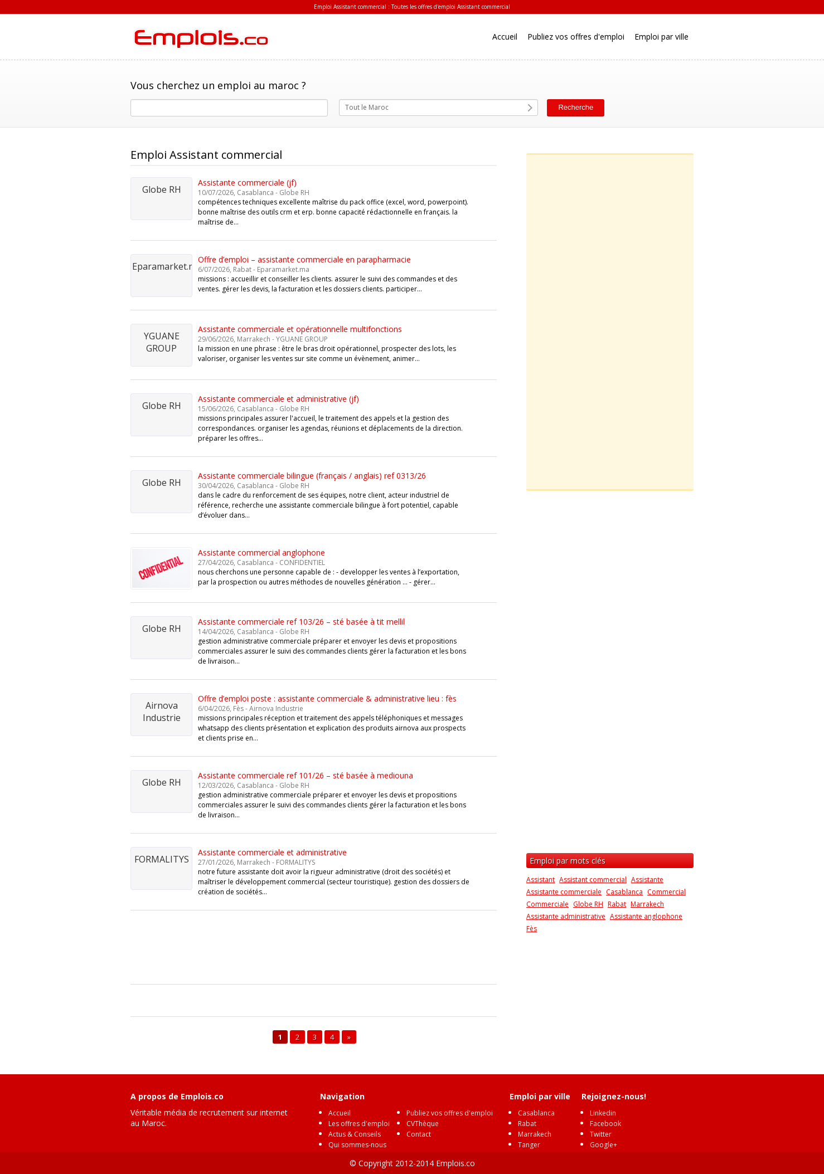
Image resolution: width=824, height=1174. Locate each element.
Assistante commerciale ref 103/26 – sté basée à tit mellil (301, 621)
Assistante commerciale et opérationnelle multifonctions (300, 329)
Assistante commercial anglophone (261, 552)
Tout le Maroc (367, 107)
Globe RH (588, 904)
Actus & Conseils (354, 1134)
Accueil (504, 36)
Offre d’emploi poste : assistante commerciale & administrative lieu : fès (327, 698)
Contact (418, 1134)
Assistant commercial (593, 879)
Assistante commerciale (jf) (247, 182)
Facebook (605, 1123)
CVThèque (422, 1123)
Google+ (603, 1144)
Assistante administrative (565, 916)
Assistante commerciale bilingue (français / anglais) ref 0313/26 (312, 475)
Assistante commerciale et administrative (272, 852)
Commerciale (547, 904)
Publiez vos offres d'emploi (575, 36)
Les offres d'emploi (359, 1123)
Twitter (601, 1134)
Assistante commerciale (564, 892)
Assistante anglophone (646, 916)
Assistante (647, 879)
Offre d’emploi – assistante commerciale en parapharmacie (304, 259)
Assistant (540, 879)
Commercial (666, 892)
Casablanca (624, 892)
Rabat (617, 904)
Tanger (529, 1144)
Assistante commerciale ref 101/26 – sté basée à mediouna (305, 775)
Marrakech (647, 904)
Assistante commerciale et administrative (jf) (278, 398)
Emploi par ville (661, 36)
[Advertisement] (333, 949)
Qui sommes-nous (357, 1144)
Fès (531, 928)
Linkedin (603, 1113)
